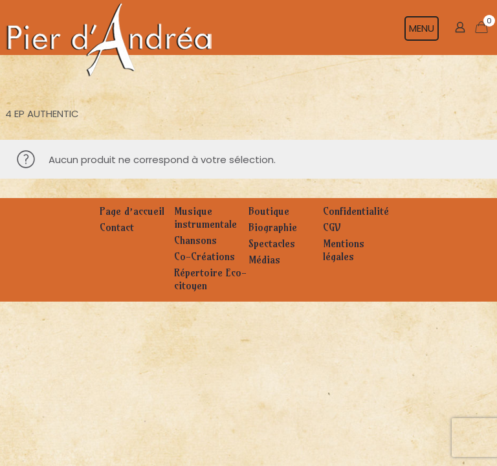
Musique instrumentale (205, 217)
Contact (117, 227)
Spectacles (271, 243)
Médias (264, 259)
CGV (331, 227)
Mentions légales (343, 250)
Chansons (195, 240)
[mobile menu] (428, 27)
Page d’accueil (132, 211)
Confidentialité (356, 211)
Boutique (268, 211)
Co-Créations (204, 256)
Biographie (272, 227)
